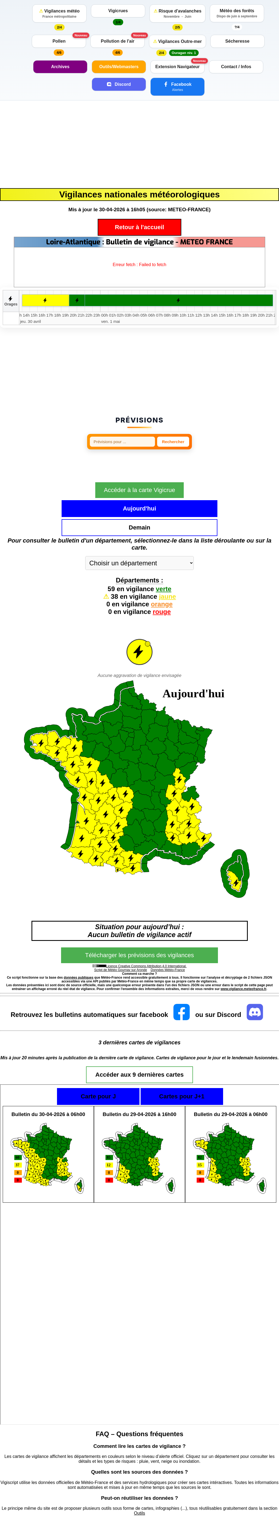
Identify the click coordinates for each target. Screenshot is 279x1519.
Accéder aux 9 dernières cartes (139, 1045)
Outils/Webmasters (119, 66)
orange (162, 575)
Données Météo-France (168, 941)
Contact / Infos (236, 66)
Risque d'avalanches (177, 13)
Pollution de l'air (118, 41)
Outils (139, 1484)
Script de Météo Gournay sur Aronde (120, 941)
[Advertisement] (139, 144)
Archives (60, 66)
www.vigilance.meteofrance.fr (243, 960)
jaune (167, 567)
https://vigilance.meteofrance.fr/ (61, 1508)
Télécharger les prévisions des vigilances (139, 926)
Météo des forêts (237, 13)
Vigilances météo (59, 13)
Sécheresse (237, 41)
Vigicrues (118, 10)
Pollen (58, 41)
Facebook (177, 87)
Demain (182, 498)
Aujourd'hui (96, 498)
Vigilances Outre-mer (177, 41)
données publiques (78, 948)
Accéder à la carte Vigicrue (139, 480)
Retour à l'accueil (139, 227)
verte (163, 559)
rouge (162, 582)
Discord (119, 84)
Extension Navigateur (177, 66)
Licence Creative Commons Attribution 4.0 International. (146, 937)
